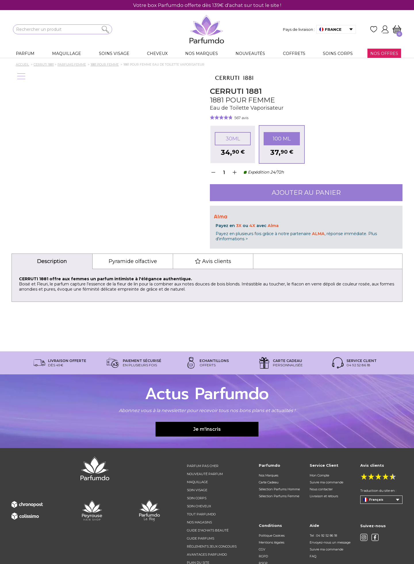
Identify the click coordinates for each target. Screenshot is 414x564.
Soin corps (196, 498)
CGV (262, 549)
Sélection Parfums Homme (279, 489)
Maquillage (197, 482)
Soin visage (197, 490)
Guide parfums (200, 538)
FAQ (313, 556)
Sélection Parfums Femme (279, 496)
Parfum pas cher (202, 466)
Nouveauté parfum (205, 474)
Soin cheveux (199, 506)
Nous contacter (321, 489)
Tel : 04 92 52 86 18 (323, 535)
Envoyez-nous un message (330, 542)
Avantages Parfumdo (207, 554)
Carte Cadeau (269, 482)
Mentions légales (271, 542)
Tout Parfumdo (201, 514)
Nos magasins (199, 522)
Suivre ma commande (326, 482)
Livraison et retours (324, 496)
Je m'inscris (207, 429)
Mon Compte (319, 475)
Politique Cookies (272, 535)
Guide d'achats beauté (208, 530)
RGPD (263, 556)
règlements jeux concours (212, 546)
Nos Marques (268, 475)
